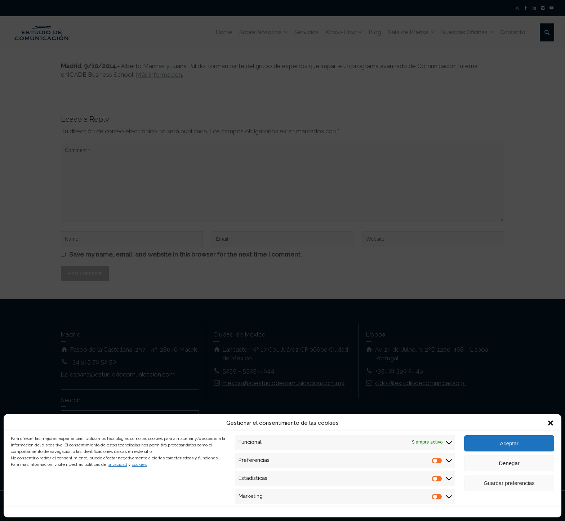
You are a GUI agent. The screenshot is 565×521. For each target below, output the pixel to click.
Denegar (509, 463)
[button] (550, 423)
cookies (139, 464)
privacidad (117, 464)
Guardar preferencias (509, 483)
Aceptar (509, 443)
